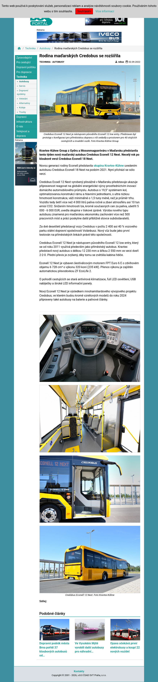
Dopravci (21, 116)
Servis (22, 86)
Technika (30, 48)
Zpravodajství (24, 57)
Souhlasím (84, 11)
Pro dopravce (23, 72)
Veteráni (23, 98)
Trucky (22, 112)
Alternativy (24, 103)
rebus (119, 61)
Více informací (104, 11)
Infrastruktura (24, 121)
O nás (19, 126)
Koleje (22, 107)
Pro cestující (23, 62)
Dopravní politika (26, 67)
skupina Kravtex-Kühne (109, 165)
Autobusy (44, 48)
